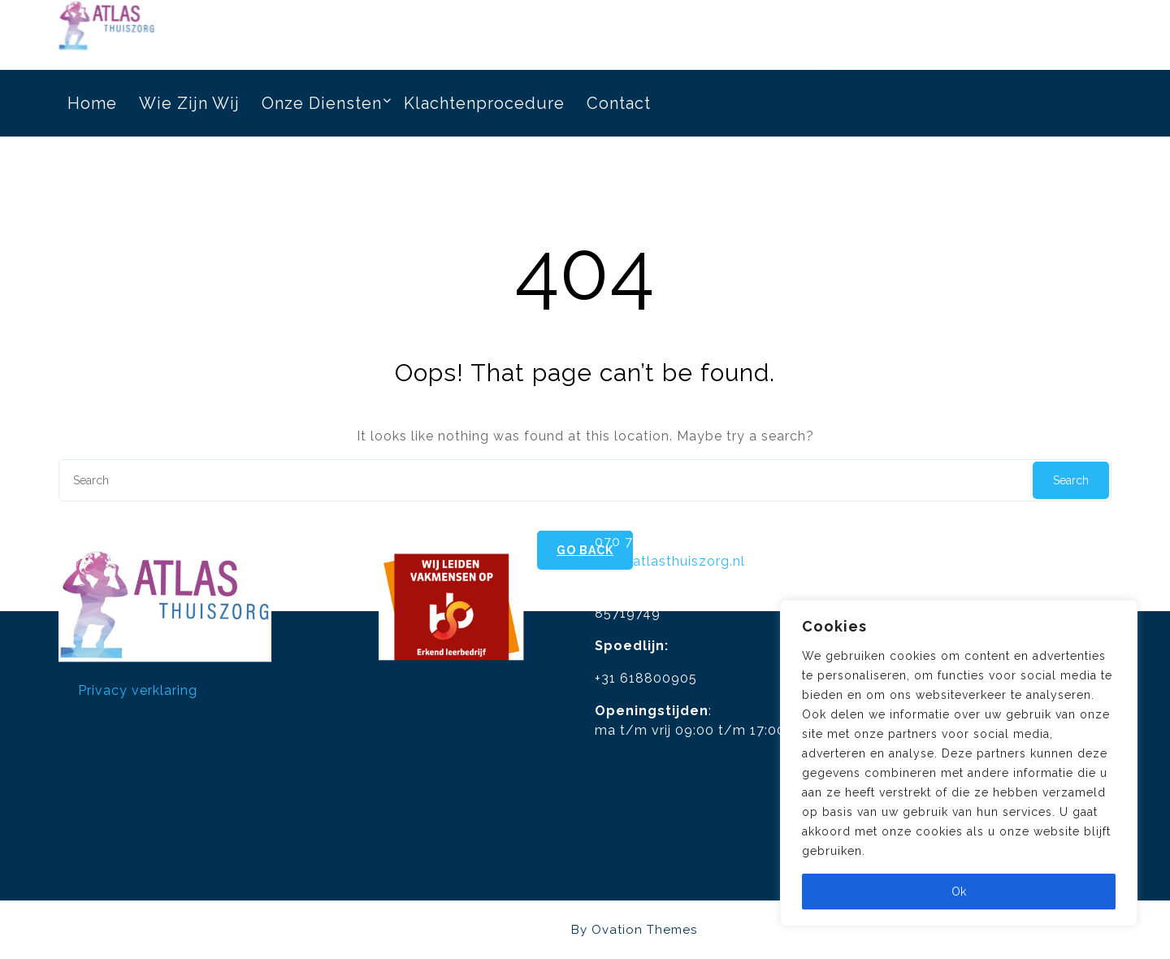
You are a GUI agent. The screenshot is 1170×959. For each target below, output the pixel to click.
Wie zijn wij (189, 100)
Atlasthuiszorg (585, 929)
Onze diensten (322, 100)
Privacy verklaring (137, 654)
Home (92, 100)
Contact (619, 100)
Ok (958, 891)
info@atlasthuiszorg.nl (670, 524)
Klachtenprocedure (484, 100)
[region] (959, 763)
